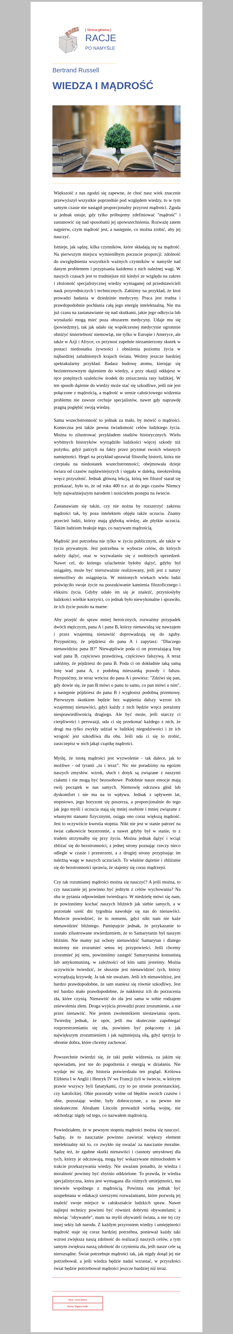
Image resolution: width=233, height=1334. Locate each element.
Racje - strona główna (77, 1300)
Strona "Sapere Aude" (77, 1306)
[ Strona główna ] (98, 30)
